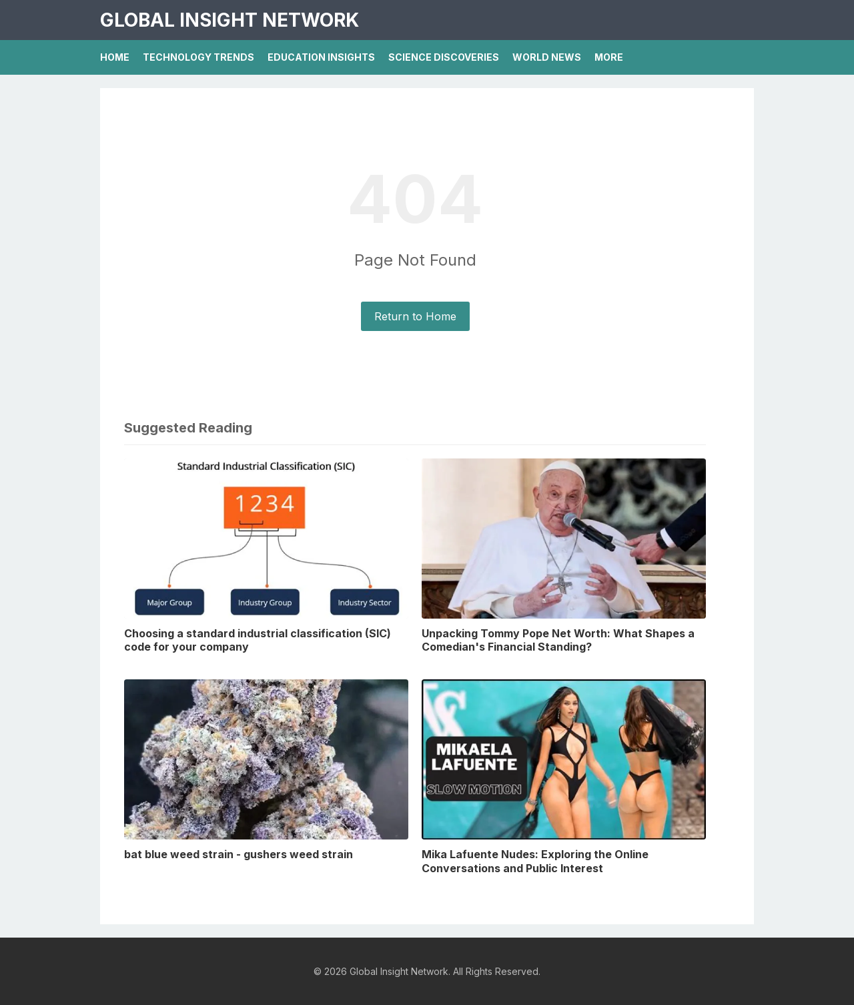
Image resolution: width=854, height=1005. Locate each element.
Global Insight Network (229, 20)
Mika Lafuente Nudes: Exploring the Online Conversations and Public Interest (535, 861)
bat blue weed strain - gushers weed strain (238, 854)
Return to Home (415, 316)
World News (546, 57)
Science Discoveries (443, 57)
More (608, 57)
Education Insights (321, 57)
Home (114, 57)
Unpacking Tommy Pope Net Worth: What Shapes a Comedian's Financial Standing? (558, 640)
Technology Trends (198, 57)
